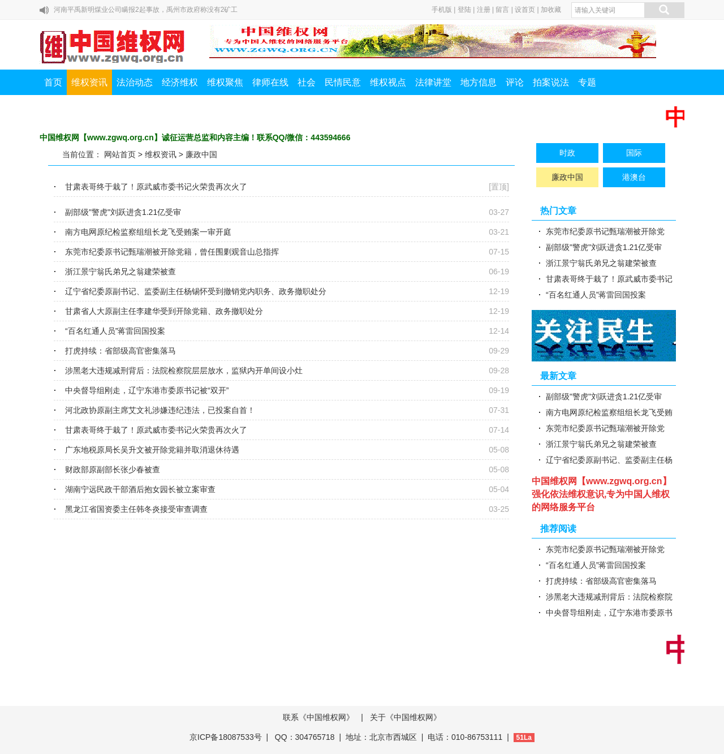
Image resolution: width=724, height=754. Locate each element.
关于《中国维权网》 (405, 717)
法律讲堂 (433, 82)
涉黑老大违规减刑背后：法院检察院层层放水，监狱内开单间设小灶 (184, 370)
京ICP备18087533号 (225, 737)
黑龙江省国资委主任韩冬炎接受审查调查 (136, 509)
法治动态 (135, 82)
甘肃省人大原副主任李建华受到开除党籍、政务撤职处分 (164, 311)
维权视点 (388, 82)
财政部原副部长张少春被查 (112, 469)
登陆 (464, 10)
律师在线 (270, 82)
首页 (53, 82)
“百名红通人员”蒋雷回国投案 (115, 330)
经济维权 (180, 82)
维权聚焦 (225, 82)
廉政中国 (201, 154)
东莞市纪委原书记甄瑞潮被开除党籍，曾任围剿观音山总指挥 (172, 251)
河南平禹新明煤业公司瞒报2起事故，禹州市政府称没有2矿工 (146, 10)
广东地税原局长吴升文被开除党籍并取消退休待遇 (152, 449)
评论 (515, 82)
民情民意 (343, 82)
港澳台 (634, 177)
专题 (587, 82)
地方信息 (478, 82)
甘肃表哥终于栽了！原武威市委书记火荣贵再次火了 (156, 186)
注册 (483, 10)
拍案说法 (551, 82)
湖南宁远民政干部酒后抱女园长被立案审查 (140, 489)
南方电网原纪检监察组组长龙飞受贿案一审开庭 (148, 231)
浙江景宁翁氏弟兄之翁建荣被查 (120, 271)
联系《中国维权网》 (318, 717)
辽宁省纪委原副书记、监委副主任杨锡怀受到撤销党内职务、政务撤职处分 (195, 291)
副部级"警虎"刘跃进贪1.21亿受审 (123, 212)
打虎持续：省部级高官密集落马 (120, 350)
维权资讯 (89, 82)
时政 (567, 152)
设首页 (525, 10)
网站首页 (120, 154)
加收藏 (551, 10)
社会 (307, 82)
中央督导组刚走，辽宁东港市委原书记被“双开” (147, 390)
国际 (634, 152)
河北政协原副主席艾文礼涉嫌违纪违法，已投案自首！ (160, 410)
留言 (502, 10)
